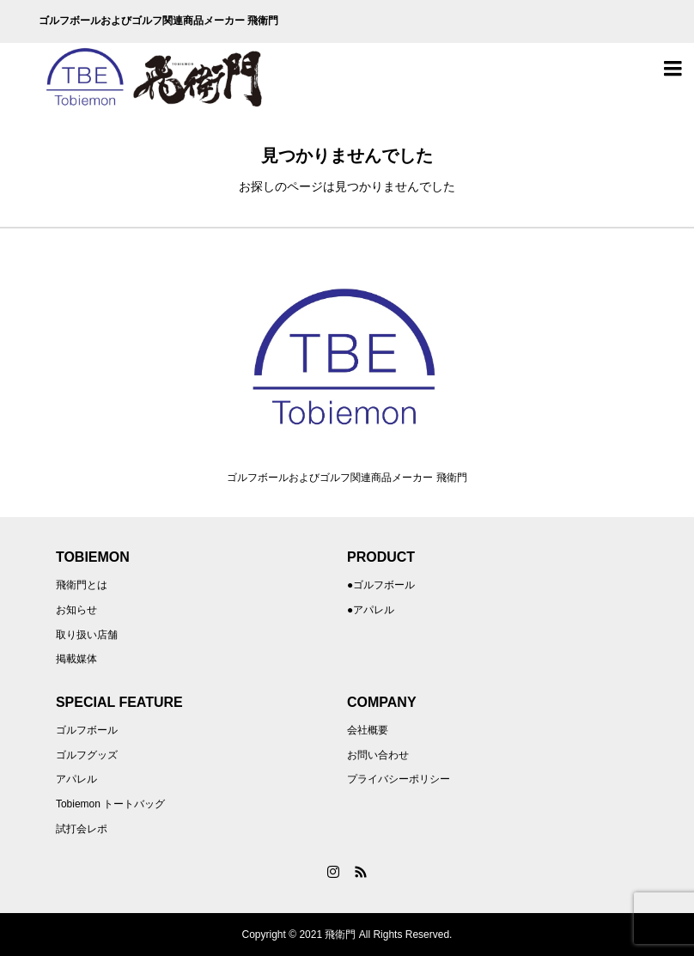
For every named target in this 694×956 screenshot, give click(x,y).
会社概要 (367, 730)
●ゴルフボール (381, 585)
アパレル (76, 779)
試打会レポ (81, 829)
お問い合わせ (378, 755)
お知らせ (76, 610)
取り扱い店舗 (87, 635)
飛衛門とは (81, 585)
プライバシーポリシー (398, 779)
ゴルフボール (87, 730)
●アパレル (370, 610)
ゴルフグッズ (87, 755)
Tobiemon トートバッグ (110, 804)
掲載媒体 (76, 659)
